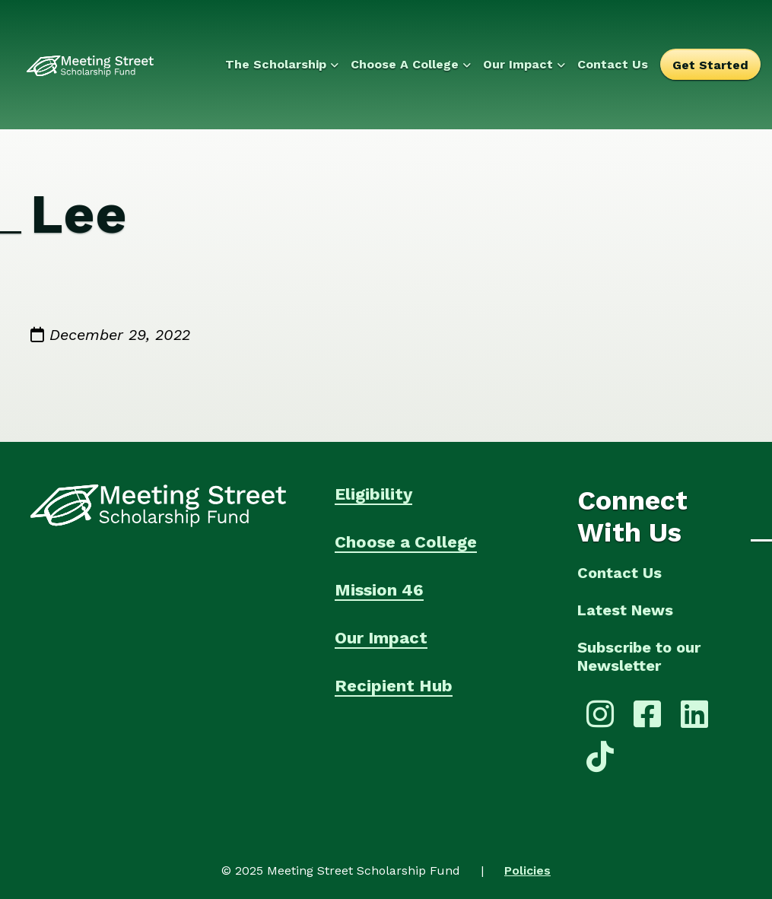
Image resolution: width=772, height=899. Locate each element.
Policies (527, 870)
